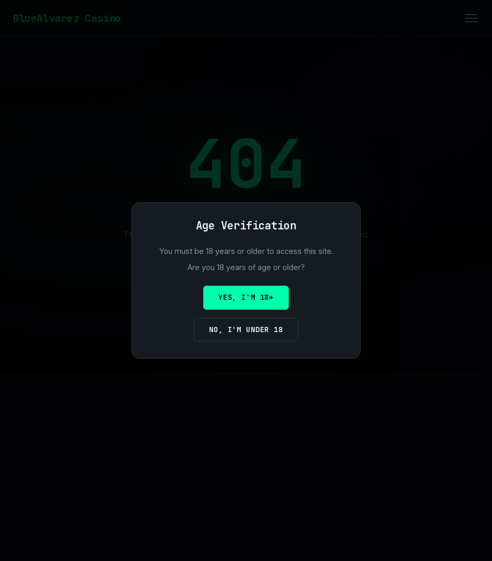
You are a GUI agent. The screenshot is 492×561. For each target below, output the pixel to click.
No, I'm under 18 (245, 329)
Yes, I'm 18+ (246, 297)
